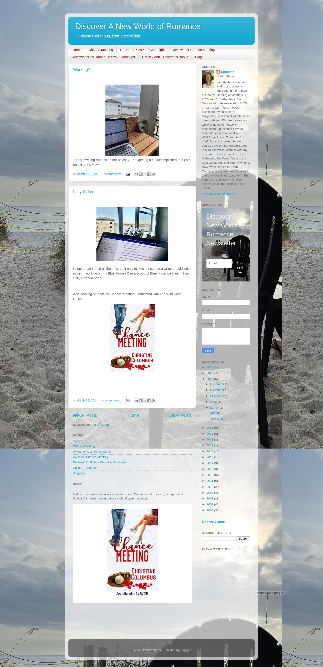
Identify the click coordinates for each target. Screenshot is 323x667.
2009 (210, 492)
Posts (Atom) (100, 424)
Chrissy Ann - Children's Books (165, 57)
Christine (227, 72)
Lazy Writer (83, 192)
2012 (210, 475)
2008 (210, 498)
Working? (81, 69)
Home (77, 50)
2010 (210, 486)
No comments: (111, 174)
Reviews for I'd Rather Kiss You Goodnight (103, 57)
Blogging (79, 473)
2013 (210, 469)
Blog (198, 57)
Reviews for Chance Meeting (193, 50)
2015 (210, 457)
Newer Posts (85, 415)
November (217, 390)
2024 (210, 379)
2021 (210, 439)
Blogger (185, 650)
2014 (210, 463)
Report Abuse (213, 522)
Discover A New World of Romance (138, 26)
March (214, 407)
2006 (210, 510)
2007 (210, 504)
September (218, 396)
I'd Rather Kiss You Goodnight (142, 50)
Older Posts (181, 415)
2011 (210, 480)
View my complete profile (219, 194)
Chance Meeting (101, 50)
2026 (210, 367)
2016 (210, 451)
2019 (210, 445)
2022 (210, 433)
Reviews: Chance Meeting (90, 457)
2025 (210, 373)
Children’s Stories (85, 467)
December (217, 384)
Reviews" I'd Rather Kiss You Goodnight (100, 462)
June (214, 401)
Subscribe (240, 267)
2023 (210, 427)
